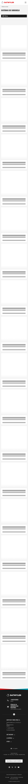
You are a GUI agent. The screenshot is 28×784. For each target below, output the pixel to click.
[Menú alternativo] (25, 2)
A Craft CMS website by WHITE (14, 781)
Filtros (5, 16)
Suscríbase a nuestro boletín (14, 761)
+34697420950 (10, 728)
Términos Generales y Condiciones (17, 777)
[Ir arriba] (14, 714)
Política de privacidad (14, 778)
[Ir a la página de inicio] (7, 2)
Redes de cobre (5, 6)
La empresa (9, 738)
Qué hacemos (10, 734)
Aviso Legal (7, 777)
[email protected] (11, 730)
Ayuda (8, 741)
